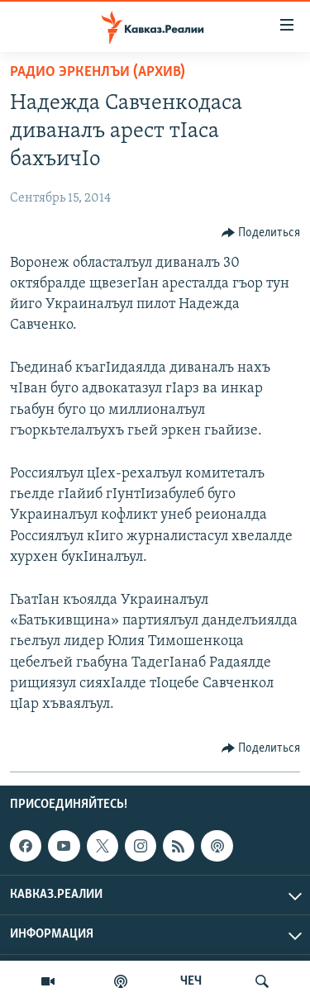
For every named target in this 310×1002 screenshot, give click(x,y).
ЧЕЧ (191, 981)
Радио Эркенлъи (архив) (97, 72)
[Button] (261, 233)
